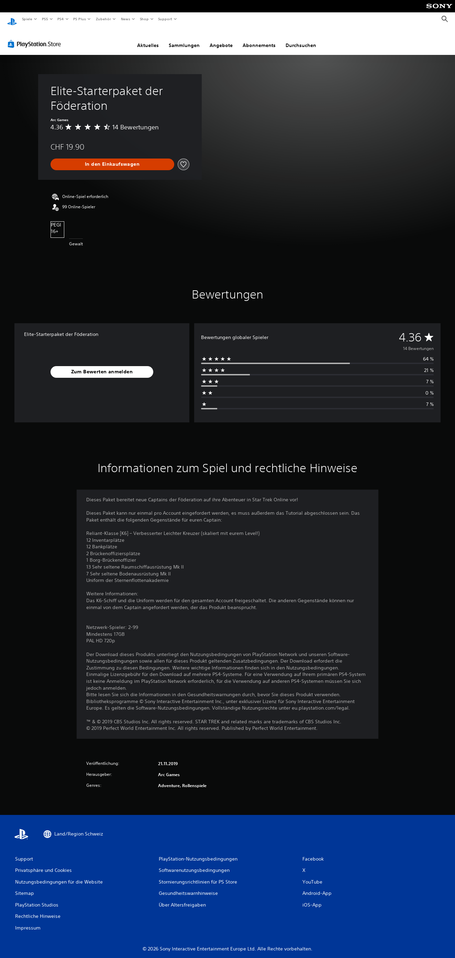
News (125, 18)
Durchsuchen (301, 39)
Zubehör (103, 18)
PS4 (60, 18)
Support (165, 18)
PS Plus (79, 18)
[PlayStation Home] (12, 19)
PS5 (45, 18)
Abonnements (259, 39)
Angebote (221, 39)
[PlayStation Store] (35, 37)
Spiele (27, 18)
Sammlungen (184, 39)
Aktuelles (148, 39)
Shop (144, 18)
